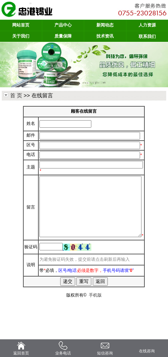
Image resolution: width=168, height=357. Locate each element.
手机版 (95, 326)
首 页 (16, 95)
